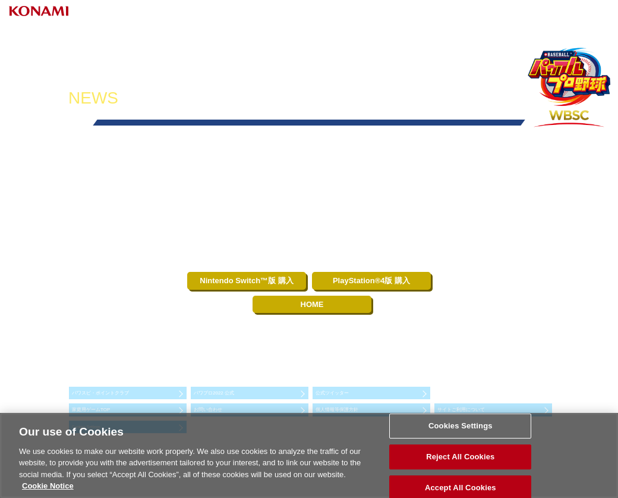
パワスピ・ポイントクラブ (100, 393)
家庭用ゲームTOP (91, 409)
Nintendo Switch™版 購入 (246, 280)
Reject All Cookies (460, 456)
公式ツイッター (332, 393)
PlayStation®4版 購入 (371, 280)
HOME (312, 304)
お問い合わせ (208, 409)
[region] (309, 455)
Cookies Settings (460, 426)
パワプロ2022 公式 (214, 393)
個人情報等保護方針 (337, 409)
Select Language (555, 13)
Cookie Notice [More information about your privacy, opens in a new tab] (48, 485)
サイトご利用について (461, 409)
